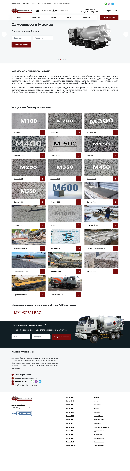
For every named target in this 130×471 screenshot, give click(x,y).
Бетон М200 (70, 421)
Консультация (109, 18)
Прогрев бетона (99, 462)
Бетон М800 (70, 462)
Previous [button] (4, 34)
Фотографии (42, 3)
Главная (18, 17)
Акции (49, 3)
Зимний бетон (98, 435)
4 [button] (65, 59)
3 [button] (63, 59)
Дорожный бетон (99, 450)
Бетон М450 (70, 447)
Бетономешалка (99, 465)
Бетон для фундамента (101, 447)
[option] (87, 38)
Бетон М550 (70, 450)
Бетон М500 (70, 432)
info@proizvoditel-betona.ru (26, 405)
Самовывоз (25, 3)
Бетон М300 (70, 424)
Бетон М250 (70, 439)
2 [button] (60, 59)
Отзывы (69, 17)
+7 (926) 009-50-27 (110, 11)
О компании (16, 3)
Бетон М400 (70, 428)
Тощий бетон (98, 454)
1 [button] (58, 59)
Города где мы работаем (18, 424)
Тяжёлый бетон (99, 458)
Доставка (33, 3)
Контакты (86, 17)
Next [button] (125, 34)
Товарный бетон (99, 439)
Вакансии (66, 3)
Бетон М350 (70, 443)
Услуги (53, 17)
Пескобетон (97, 443)
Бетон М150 (70, 435)
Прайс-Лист (36, 17)
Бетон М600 (70, 454)
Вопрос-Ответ (57, 3)
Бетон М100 (70, 417)
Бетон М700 (70, 458)
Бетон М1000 (70, 465)
